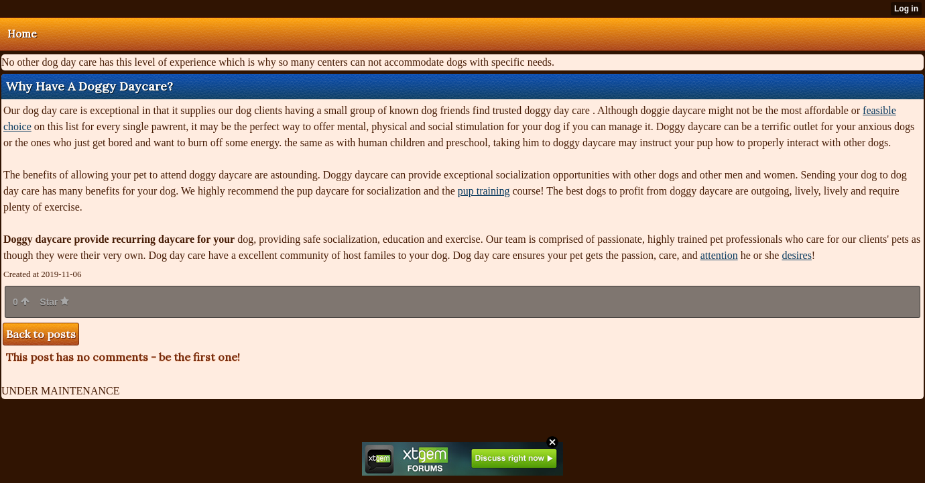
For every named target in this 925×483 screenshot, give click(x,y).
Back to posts (41, 334)
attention (719, 255)
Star (54, 302)
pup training (484, 191)
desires (796, 255)
